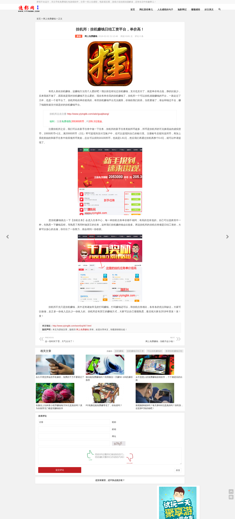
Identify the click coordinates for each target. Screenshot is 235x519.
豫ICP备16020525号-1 (79, 506)
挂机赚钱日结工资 (105, 360)
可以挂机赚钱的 (125, 360)
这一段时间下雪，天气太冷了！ (70, 348)
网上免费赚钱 (49, 18)
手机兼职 (82, 514)
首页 (109, 9)
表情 (148, 479)
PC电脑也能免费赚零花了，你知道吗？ (94, 414)
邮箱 (99, 438)
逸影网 (64, 506)
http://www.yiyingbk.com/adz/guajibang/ (87, 118)
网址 (99, 445)
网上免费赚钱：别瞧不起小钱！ (120, 348)
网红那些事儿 (122, 9)
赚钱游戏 (58, 514)
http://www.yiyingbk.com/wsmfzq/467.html (72, 335)
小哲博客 (53, 510)
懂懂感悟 (172, 9)
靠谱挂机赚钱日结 (144, 360)
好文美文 (185, 9)
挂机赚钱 (89, 360)
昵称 (99, 431)
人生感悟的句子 (142, 9)
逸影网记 (158, 9)
